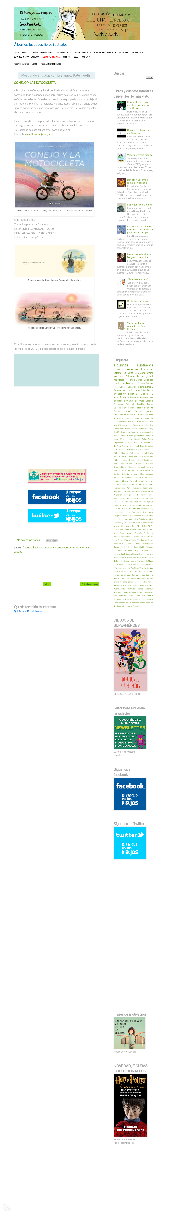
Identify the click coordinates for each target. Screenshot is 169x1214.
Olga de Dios (130, 526)
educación (141, 578)
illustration (118, 585)
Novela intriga (119, 526)
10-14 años (118, 418)
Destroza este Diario (139, 442)
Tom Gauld (119, 564)
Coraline (123, 435)
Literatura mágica (139, 508)
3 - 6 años (134, 418)
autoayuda (138, 571)
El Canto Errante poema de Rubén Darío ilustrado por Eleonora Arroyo (140, 229)
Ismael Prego (125, 495)
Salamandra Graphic (132, 550)
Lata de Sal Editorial (122, 508)
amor (131, 571)
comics (127, 411)
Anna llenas (125, 428)
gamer (130, 582)
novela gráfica (130, 393)
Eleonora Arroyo (129, 481)
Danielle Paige (140, 439)
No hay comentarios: (29, 539)
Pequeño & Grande (144, 533)
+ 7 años (130, 379)
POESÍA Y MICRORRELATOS (51, 64)
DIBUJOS (25, 52)
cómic (130, 390)
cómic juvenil (130, 578)
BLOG (76, 57)
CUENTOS (66, 57)
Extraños (138, 484)
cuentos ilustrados (126, 369)
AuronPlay (149, 428)
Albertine (145, 425)
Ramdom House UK (122, 543)
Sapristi (145, 550)
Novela (132, 522)
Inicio (47, 584)
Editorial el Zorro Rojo (133, 474)
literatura (117, 599)
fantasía (139, 411)
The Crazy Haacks (128, 561)
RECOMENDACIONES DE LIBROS (25, 64)
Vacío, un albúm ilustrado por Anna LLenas (136, 326)
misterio (142, 599)
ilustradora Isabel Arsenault (140, 588)
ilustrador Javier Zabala (133, 585)
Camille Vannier (130, 432)
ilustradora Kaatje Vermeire (125, 592)
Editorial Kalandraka (137, 463)
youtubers (119, 379)
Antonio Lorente (137, 428)
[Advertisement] (56, 430)
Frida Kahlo (126, 488)
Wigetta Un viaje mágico (140, 155)
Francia (117, 488)
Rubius (116, 547)
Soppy (135, 554)
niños (116, 602)
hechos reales (141, 582)
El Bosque (126, 477)
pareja (128, 602)
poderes (135, 602)
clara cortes (136, 575)
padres (122, 602)
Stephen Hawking (145, 554)
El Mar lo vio (138, 477)
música (150, 599)
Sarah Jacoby (126, 554)
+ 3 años (132, 397)
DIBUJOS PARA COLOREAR (42, 52)
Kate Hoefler (77, 547)
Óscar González (134, 606)
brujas (128, 575)
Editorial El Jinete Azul (143, 456)
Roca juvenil (148, 543)
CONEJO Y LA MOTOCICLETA (35, 83)
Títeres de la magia (122, 568)
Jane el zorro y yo (140, 495)
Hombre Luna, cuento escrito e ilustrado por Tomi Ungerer (138, 105)
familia (116, 582)
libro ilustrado (128, 383)
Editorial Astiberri (126, 456)
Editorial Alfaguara (121, 453)
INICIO (16, 52)
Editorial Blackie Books (139, 404)
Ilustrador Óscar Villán (143, 488)
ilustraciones (120, 414)
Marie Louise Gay (127, 512)
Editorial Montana (145, 467)
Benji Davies (119, 432)
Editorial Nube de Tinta (124, 470)
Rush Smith (139, 547)
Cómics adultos (126, 439)
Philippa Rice (119, 536)
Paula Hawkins (126, 533)
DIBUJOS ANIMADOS (63, 52)
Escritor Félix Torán (144, 481)
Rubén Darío (126, 547)
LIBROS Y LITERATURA (51, 57)
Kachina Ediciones (145, 498)
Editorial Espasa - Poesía (124, 460)
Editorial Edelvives (123, 372)
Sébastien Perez (140, 557)
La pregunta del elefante (139, 204)
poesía (142, 602)
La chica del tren (126, 505)
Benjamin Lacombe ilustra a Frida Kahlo (137, 181)
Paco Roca (141, 529)
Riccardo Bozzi (136, 543)
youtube (123, 606)
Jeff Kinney (131, 498)
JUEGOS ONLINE (138, 52)
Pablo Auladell (130, 529)
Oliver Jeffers (142, 526)
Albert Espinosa (133, 425)
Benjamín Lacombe (134, 400)
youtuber (131, 414)
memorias (134, 599)
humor (150, 582)
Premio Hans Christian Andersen (138, 540)
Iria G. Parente (136, 407)
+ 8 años (140, 414)
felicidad (123, 582)
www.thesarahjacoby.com (39, 134)
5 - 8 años (141, 397)
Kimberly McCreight (142, 501)
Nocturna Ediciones (124, 376)
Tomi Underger (146, 564)
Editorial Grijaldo (121, 463)
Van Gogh (135, 568)
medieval (125, 599)
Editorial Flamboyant (57, 547)
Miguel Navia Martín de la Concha (131, 519)
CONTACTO (86, 57)
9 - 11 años (144, 418)
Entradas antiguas (90, 584)
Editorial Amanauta (138, 453)
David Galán (124, 442)
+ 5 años (140, 383)
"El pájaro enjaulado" (137, 279)
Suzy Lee (128, 557)
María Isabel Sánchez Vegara (135, 515)
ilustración (146, 369)
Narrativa (149, 519)
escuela (150, 578)
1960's (126, 418)
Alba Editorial (119, 425)
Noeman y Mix (121, 522)
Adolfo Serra (147, 421)
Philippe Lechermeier (134, 536)
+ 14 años (123, 397)
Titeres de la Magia (145, 561)
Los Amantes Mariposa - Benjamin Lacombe (139, 256)
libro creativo (147, 595)
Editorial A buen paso (144, 449)
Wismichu (125, 571)
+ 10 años (143, 393)
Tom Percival (132, 564)
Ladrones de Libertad (143, 505)
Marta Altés (142, 512)
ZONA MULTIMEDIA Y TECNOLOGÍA (26, 57)
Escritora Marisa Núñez (124, 484)
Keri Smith (129, 501)
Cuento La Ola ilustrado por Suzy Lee (139, 131)
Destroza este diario (137, 301)
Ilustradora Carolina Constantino (127, 491)
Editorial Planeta (121, 407)
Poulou (120, 540)
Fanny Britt (148, 484)
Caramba (141, 432)
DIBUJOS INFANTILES (83, 52)
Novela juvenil (145, 376)
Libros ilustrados (144, 379)
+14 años (149, 414)
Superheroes (119, 557)
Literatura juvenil (144, 372)
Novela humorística (144, 522)
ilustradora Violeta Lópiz (129, 595)
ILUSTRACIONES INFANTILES (105, 52)
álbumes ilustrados (33, 547)
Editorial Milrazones (128, 467)
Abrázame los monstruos (130, 421)
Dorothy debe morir (130, 446)
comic (117, 383)
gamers (149, 411)
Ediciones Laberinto (127, 449)
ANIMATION (123, 52)
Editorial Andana (136, 386)
